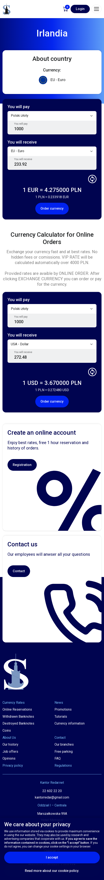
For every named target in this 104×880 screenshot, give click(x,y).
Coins (7, 730)
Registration (22, 465)
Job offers (10, 752)
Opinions (9, 758)
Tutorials (61, 717)
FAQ (58, 758)
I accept (62, 857)
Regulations (63, 765)
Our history (10, 744)
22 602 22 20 (52, 791)
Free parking (64, 752)
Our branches (64, 744)
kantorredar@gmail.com (52, 797)
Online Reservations (17, 709)
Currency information (70, 723)
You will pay (21, 123)
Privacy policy (13, 765)
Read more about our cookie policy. (52, 871)
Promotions (63, 709)
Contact (19, 571)
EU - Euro (52, 80)
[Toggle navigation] (96, 9)
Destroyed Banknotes (18, 723)
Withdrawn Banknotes (18, 717)
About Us (9, 738)
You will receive (23, 159)
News (59, 703)
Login (80, 9)
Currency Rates (14, 703)
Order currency (52, 208)
